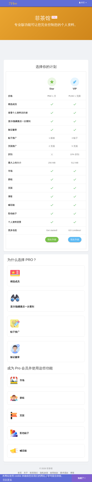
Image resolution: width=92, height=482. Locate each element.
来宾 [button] (83, 2)
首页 (20, 473)
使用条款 (54, 473)
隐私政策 (44, 473)
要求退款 (64, 473)
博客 (72, 473)
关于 (26, 473)
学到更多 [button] (7, 480)
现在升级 (52, 239)
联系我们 (34, 473)
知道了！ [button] (82, 478)
